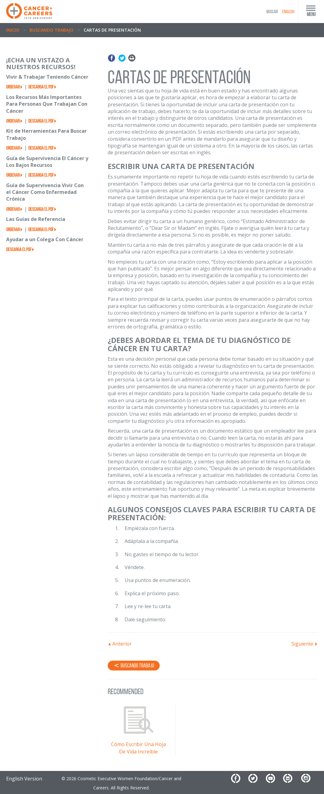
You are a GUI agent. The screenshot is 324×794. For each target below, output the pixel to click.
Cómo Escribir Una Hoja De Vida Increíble (138, 748)
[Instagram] (309, 780)
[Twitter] (256, 780)
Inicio (12, 30)
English (288, 11)
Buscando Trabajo (52, 30)
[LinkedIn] (291, 780)
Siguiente (302, 643)
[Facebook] (239, 780)
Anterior (122, 643)
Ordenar (13, 86)
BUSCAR (272, 11)
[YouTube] (274, 780)
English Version (24, 778)
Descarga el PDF (41, 86)
